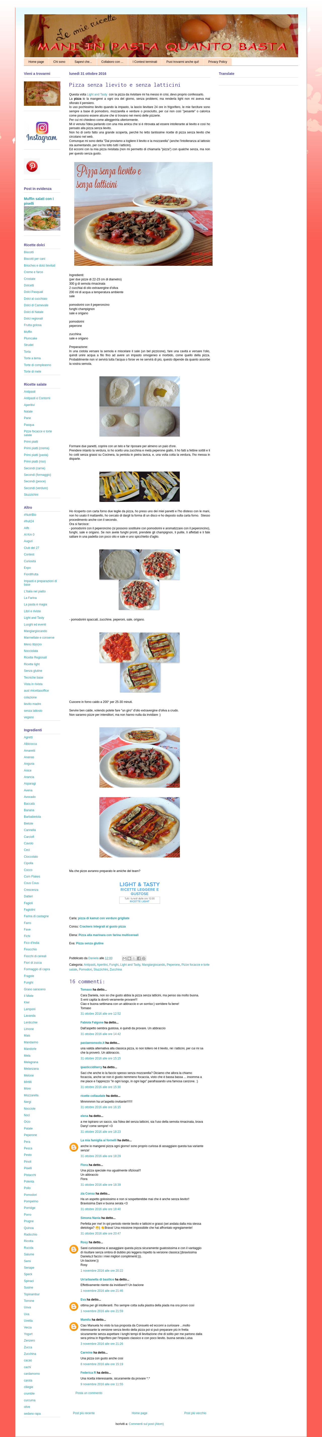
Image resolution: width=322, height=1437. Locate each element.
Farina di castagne (36, 916)
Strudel (28, 345)
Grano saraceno (35, 989)
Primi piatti (31, 441)
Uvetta (28, 1320)
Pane (27, 418)
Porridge (29, 1208)
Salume (29, 1254)
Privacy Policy (217, 62)
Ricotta (28, 1241)
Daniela (93, 958)
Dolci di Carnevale (36, 305)
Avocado (29, 797)
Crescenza (31, 890)
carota (28, 1380)
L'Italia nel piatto (35, 591)
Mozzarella (31, 1095)
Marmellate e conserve (39, 637)
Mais (27, 1035)
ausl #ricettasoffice (36, 690)
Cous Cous (31, 883)
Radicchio (30, 1234)
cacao (28, 1360)
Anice (27, 770)
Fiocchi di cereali (35, 956)
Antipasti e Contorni (37, 398)
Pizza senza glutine (89, 943)
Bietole (28, 823)
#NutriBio (30, 515)
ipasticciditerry (91, 1067)
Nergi (27, 1102)
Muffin (28, 332)
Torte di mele (32, 371)
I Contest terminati (145, 62)
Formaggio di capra (37, 969)
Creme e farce (33, 272)
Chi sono (59, 62)
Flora (84, 1165)
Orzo (27, 1121)
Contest (29, 554)
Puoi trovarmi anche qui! (183, 62)
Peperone (173, 964)
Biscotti (29, 252)
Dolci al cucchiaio (35, 298)
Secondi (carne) (34, 468)
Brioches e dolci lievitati (39, 265)
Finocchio (30, 949)
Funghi (113, 964)
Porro (27, 1214)
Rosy (84, 1242)
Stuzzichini (101, 969)
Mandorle (30, 1049)
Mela (27, 1055)
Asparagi (30, 783)
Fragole (29, 976)
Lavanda (29, 1015)
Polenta (29, 1181)
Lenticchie (30, 1022)
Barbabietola (32, 816)
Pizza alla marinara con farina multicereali (108, 935)
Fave (27, 929)
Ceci (27, 850)
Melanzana (31, 1068)
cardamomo (32, 1373)
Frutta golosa (33, 325)
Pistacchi (30, 1175)
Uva (26, 1314)
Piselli (28, 1168)
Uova (27, 1307)
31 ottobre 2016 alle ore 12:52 (100, 1013)
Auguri (28, 541)
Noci (27, 1115)
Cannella (30, 830)
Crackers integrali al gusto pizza (102, 926)
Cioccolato (31, 856)
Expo (27, 568)
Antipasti (89, 964)
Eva (83, 1299)
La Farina (30, 598)
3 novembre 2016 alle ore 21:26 (101, 1344)
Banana (29, 810)
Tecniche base (33, 677)
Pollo (27, 1188)
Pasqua (29, 425)
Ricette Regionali (35, 657)
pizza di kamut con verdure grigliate (103, 918)
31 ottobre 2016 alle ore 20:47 (100, 1233)
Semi (27, 1261)
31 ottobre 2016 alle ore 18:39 (100, 1185)
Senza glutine (33, 671)
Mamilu (85, 1319)
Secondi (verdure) (36, 488)
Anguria (29, 763)
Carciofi (29, 837)
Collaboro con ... (112, 62)
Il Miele (28, 996)
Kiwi (26, 1002)
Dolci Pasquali (33, 292)
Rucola (28, 1248)
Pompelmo (31, 1201)
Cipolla (28, 863)
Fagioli (28, 903)
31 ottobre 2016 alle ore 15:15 (100, 1058)
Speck (28, 1274)
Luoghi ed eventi (35, 624)
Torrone (29, 1301)
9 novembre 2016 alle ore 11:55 (101, 1384)
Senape (29, 1267)
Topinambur (32, 1294)
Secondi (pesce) (35, 481)
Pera (27, 1142)
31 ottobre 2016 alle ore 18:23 (100, 1132)
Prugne (29, 1221)
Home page (36, 62)
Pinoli (27, 1161)
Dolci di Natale (33, 312)
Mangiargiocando (153, 964)
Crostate (29, 279)
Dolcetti (29, 285)
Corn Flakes (32, 876)
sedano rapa (32, 1413)
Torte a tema (32, 358)
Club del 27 (31, 548)
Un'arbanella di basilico (97, 1279)
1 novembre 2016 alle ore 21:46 (101, 1291)
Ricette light (32, 664)
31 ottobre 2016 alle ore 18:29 (100, 1156)
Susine (28, 1287)
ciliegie (28, 1387)
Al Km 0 (29, 534)
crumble (29, 1393)
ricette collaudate (92, 1096)
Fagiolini (29, 909)
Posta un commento (88, 1393)
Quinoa (29, 1228)
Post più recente (84, 1413)
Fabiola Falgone (91, 1022)
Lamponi (29, 1009)
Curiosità (30, 561)
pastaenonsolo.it (92, 1043)
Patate (28, 1128)
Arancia (29, 777)
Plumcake (30, 338)
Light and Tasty (97, 94)
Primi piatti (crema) (36, 448)
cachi (27, 1367)
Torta (27, 351)
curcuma (29, 1400)
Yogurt (28, 1334)
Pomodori (85, 969)
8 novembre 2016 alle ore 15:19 (101, 1364)
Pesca (28, 1148)
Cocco (28, 870)
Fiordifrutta (31, 574)
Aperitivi (102, 964)
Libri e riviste (32, 611)
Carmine (86, 1352)
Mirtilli (28, 1082)
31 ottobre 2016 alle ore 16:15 (100, 1107)
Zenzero (29, 1340)
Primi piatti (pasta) (36, 455)
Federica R (88, 1372)
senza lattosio (33, 710)
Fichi (27, 936)
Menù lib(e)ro (33, 644)
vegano (29, 717)
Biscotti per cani (34, 259)
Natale (28, 411)
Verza (28, 1327)
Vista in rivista (33, 684)
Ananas (29, 757)
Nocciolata (31, 651)
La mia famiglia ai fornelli (98, 1140)
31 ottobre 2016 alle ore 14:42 (100, 1034)
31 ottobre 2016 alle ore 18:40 (100, 1209)
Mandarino (31, 1042)
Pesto (28, 1155)
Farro (27, 923)
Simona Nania (90, 1218)
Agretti (28, 737)
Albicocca (30, 744)
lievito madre (32, 704)
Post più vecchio (195, 1413)
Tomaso (86, 989)
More (27, 1088)
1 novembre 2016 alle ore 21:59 (101, 1311)
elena (84, 1116)
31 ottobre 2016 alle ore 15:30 (100, 1087)
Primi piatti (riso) (35, 461)
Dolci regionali (33, 318)
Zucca (28, 1347)
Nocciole (29, 1108)
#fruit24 (29, 521)
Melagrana (31, 1062)
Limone (29, 1029)
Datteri (28, 896)
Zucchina (116, 969)
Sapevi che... (83, 62)
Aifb (26, 528)
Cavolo (28, 843)
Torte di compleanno (37, 365)
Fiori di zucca (33, 962)
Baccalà (29, 803)
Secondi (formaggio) (37, 475)
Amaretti (29, 750)
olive (27, 1407)
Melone (29, 1075)
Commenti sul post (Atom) (146, 1424)
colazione (30, 697)
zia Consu (87, 1193)
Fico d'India (31, 943)
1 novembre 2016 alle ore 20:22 (101, 1270)
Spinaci (29, 1281)
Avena (28, 790)
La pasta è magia (35, 604)
